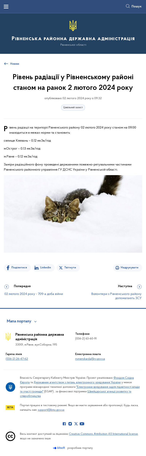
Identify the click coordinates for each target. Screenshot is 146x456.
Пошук (137, 6)
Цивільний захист (73, 107)
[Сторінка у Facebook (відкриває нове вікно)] (64, 424)
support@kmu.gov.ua (51, 409)
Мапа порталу (19, 321)
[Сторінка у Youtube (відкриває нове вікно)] (82, 424)
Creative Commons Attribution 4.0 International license (103, 434)
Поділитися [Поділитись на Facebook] (19, 267)
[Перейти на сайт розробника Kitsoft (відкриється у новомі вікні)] (59, 448)
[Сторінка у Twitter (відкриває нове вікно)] (76, 424)
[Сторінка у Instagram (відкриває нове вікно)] (70, 424)
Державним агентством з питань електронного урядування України (77, 382)
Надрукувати (129, 267)
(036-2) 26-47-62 (17, 358)
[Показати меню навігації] (6, 6)
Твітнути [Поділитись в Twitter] (70, 267)
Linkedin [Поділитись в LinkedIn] (45, 267)
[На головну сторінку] (73, 33)
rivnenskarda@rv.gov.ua (90, 358)
